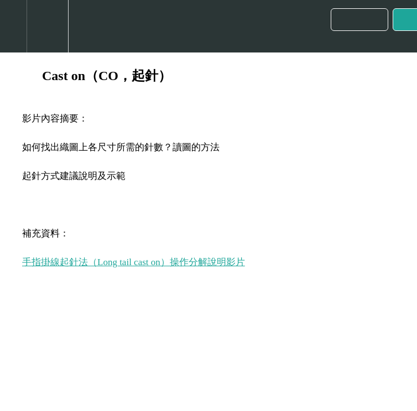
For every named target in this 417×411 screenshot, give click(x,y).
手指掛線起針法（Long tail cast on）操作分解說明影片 (133, 262)
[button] (13, 26)
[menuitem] (47, 26)
